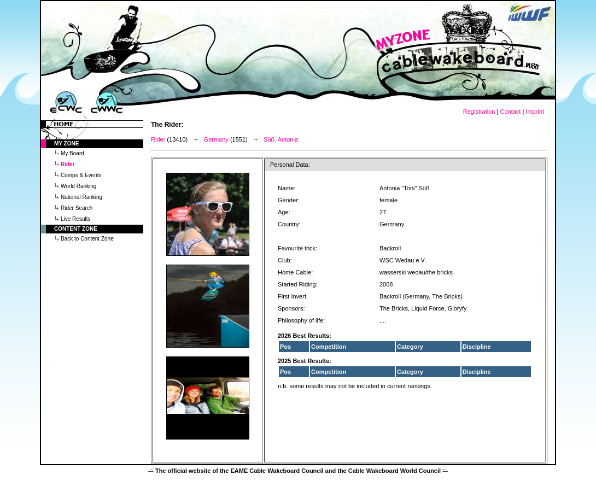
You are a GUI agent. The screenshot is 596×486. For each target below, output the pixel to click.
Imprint (534, 111)
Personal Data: (290, 164)
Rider (158, 139)
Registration (479, 111)
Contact (510, 111)
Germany (216, 139)
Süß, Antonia (281, 139)
